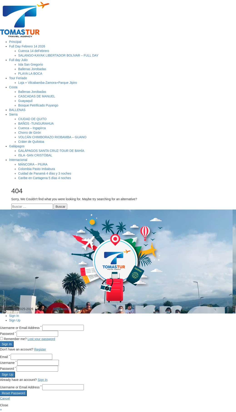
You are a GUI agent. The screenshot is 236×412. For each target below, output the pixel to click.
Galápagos (17, 146)
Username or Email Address (20, 328)
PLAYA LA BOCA (30, 73)
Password (8, 334)
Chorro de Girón (29, 132)
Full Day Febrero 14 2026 (27, 46)
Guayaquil (25, 101)
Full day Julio (18, 60)
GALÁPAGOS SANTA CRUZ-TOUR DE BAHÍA (51, 151)
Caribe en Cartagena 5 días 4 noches (44, 178)
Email (5, 357)
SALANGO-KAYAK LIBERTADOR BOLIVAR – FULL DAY (58, 55)
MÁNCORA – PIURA (32, 164)
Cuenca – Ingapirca (32, 128)
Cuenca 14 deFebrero (33, 51)
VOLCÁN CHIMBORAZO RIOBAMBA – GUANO (52, 137)
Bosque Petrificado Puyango (38, 105)
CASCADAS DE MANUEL (36, 96)
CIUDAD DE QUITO (32, 119)
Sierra (13, 114)
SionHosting (61, 309)
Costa (13, 87)
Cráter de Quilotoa (31, 141)
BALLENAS (17, 110)
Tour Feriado (18, 78)
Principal (15, 42)
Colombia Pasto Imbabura (36, 169)
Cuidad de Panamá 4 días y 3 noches (44, 173)
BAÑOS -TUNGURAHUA (36, 123)
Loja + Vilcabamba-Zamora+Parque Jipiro (47, 82)
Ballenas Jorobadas (32, 69)
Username (8, 363)
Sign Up (14, 320)
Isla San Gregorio (30, 64)
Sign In (14, 316)
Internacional (18, 160)
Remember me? (13, 339)
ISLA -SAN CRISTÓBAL (35, 155)
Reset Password (13, 393)
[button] (1, 410)
